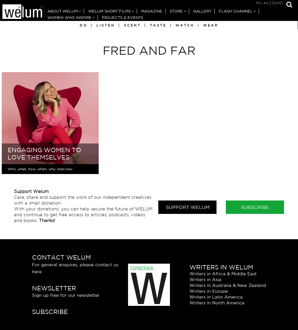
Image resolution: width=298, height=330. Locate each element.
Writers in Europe (208, 291)
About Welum (62, 11)
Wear (210, 25)
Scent (132, 25)
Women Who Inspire (69, 17)
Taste (158, 25)
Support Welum (188, 207)
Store (176, 11)
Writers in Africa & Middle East (223, 273)
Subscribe (255, 207)
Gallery (202, 11)
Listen (105, 25)
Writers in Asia (205, 279)
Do (83, 25)
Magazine (151, 11)
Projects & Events (122, 17)
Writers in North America (216, 302)
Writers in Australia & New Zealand (227, 285)
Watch (184, 25)
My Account (269, 3)
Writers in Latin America (216, 296)
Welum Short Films (109, 11)
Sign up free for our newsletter (66, 295)
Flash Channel (236, 11)
